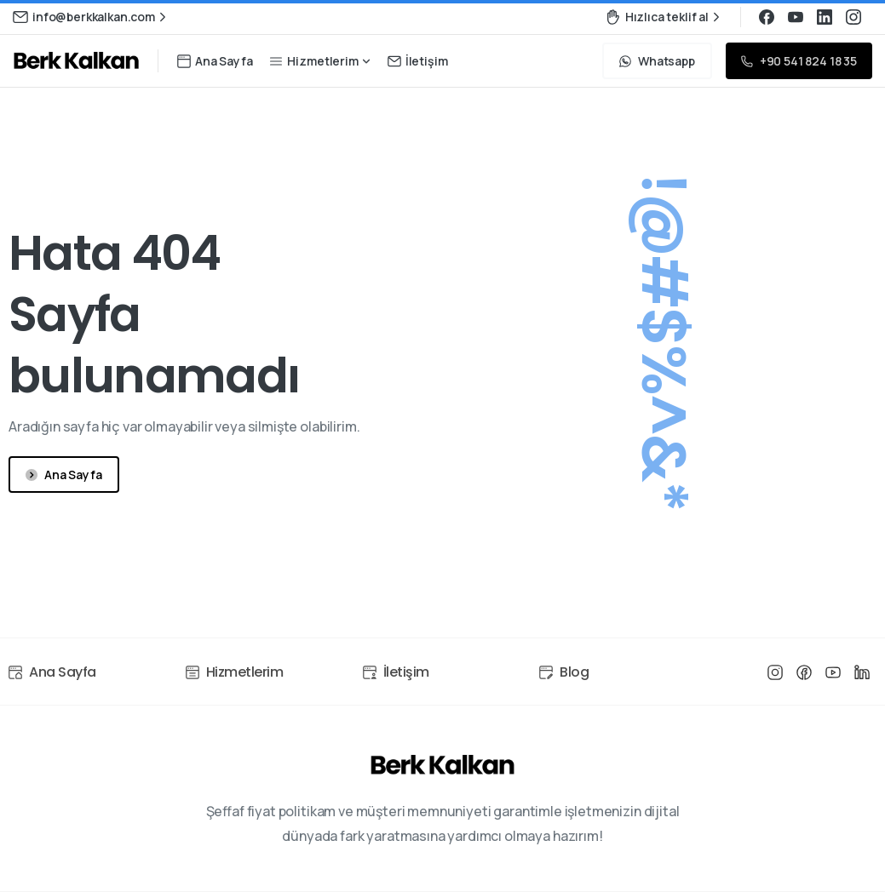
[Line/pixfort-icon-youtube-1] (833, 672)
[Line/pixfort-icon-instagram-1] (775, 671)
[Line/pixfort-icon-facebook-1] (804, 671)
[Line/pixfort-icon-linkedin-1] (862, 674)
